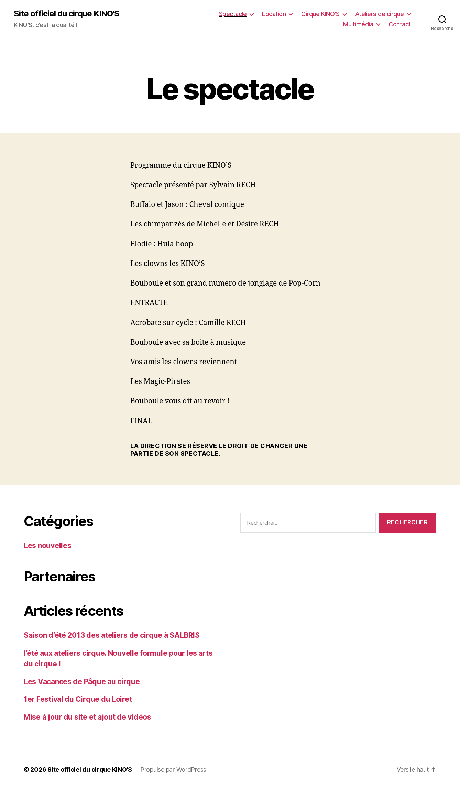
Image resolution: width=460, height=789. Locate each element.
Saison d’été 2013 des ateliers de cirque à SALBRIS (112, 635)
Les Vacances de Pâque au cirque (82, 681)
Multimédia (358, 24)
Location (274, 14)
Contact (399, 24)
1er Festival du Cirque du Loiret (78, 699)
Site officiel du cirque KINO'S (66, 14)
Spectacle (233, 14)
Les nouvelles (48, 545)
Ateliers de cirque (379, 14)
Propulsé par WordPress (173, 769)
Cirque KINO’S (320, 14)
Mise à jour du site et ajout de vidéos (87, 717)
